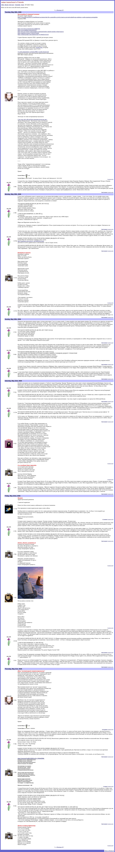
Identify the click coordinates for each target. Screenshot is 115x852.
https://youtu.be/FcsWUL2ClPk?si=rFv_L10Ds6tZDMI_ (31, 758)
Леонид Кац (39, 47)
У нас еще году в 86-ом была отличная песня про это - (32, 119)
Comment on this (110, 179)
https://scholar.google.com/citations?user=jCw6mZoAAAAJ (33, 34)
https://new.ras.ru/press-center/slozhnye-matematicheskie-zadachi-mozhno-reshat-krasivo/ (41, 32)
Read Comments (104, 192)
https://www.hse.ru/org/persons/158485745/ (29, 29)
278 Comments (104, 729)
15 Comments (105, 519)
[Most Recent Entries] (7, 5)
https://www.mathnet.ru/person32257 (27, 30)
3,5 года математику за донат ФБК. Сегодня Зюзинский (33, 52)
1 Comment (105, 786)
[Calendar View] (19, 5)
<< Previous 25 (59, 10)
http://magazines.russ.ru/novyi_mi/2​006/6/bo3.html (31, 241)
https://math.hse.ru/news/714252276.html (28, 33)
